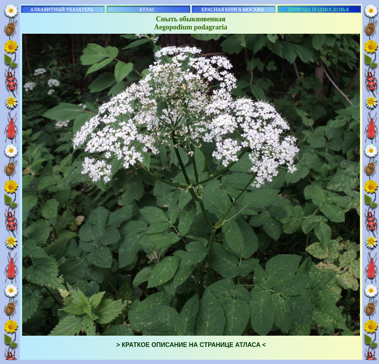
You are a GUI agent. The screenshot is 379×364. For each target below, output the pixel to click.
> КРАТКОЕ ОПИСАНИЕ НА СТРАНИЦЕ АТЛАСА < (191, 345)
